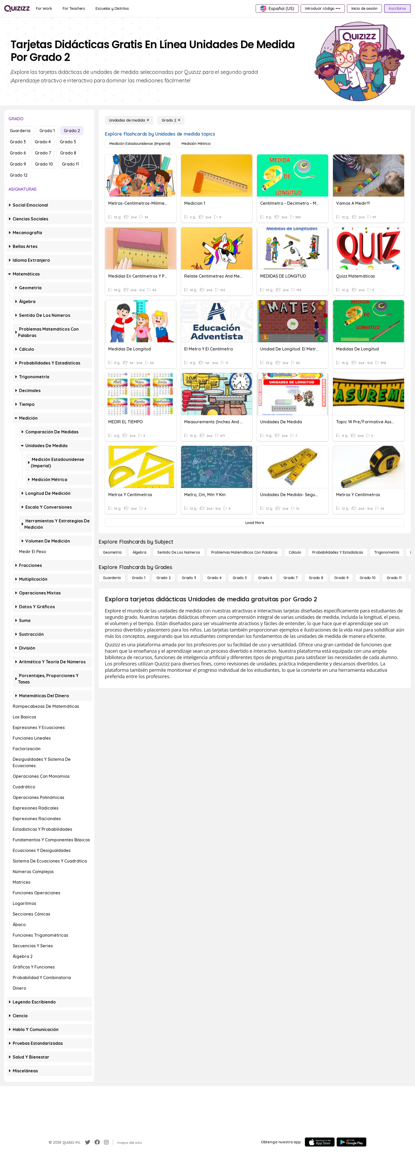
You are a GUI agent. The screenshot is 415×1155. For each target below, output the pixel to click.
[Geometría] (112, 552)
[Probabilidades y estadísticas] (338, 552)
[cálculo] (295, 552)
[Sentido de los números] (179, 552)
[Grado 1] (138, 578)
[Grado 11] (394, 578)
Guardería (20, 130)
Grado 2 (72, 130)
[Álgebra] (139, 552)
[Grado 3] (189, 578)
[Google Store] (351, 1142)
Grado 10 (44, 164)
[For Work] (44, 8)
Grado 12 (19, 175)
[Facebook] (97, 1142)
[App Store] (320, 1142)
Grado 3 (18, 141)
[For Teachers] (73, 8)
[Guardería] (111, 578)
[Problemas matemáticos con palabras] (244, 552)
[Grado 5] (239, 578)
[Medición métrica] (196, 143)
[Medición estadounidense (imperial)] (140, 143)
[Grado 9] (341, 578)
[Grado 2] (170, 120)
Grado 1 (47, 130)
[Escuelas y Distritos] (112, 8)
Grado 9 (18, 164)
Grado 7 (43, 153)
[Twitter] (87, 1142)
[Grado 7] (290, 578)
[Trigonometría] (387, 552)
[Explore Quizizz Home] (17, 8)
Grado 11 (70, 164)
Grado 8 (68, 153)
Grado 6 (18, 153)
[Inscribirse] (397, 8)
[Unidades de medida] (129, 120)
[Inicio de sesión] (364, 8)
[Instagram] (106, 1142)
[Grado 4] (214, 578)
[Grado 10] (367, 578)
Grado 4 (43, 141)
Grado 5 (68, 141)
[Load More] (254, 522)
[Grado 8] (316, 578)
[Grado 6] (265, 578)
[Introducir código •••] (323, 8)
